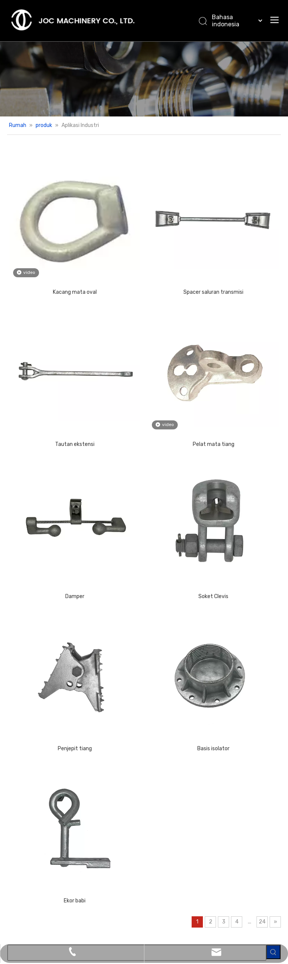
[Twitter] (125, 909)
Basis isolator (160, 607)
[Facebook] (95, 909)
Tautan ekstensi (57, 374)
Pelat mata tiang (161, 374)
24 (192, 745)
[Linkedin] (110, 909)
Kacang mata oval (57, 257)
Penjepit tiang (57, 607)
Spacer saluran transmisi (160, 257)
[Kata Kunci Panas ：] (273, 159)
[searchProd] (243, 159)
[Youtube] (140, 909)
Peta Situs (248, 929)
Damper (57, 491)
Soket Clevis (161, 491)
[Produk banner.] (144, 78)
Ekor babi (57, 724)
